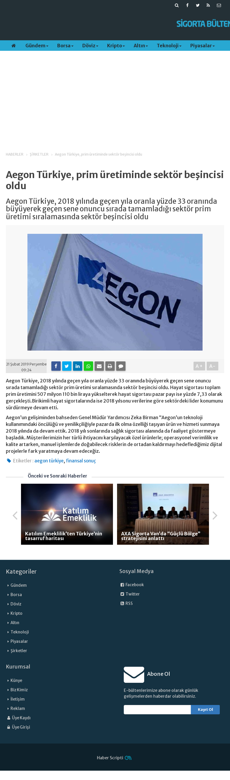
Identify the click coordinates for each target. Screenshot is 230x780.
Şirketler (19, 650)
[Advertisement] (107, 24)
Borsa (65, 45)
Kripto (116, 45)
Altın (141, 45)
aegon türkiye (49, 461)
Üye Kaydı (18, 717)
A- (212, 366)
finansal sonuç (81, 461)
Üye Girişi (18, 727)
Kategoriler (21, 571)
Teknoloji (169, 45)
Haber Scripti (110, 757)
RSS (126, 603)
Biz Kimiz (19, 689)
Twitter (129, 594)
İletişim (18, 699)
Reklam (18, 708)
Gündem (36, 45)
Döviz (90, 45)
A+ (199, 366)
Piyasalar (202, 45)
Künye (16, 680)
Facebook (131, 584)
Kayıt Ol (205, 709)
